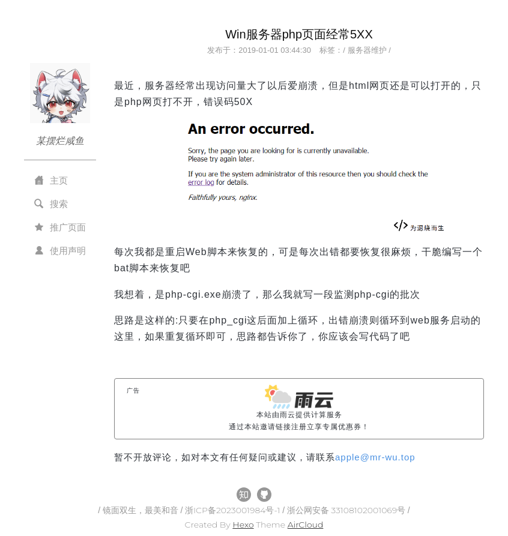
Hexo (242, 524)
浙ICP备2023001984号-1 (233, 510)
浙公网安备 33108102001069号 (347, 510)
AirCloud (306, 524)
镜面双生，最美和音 (142, 510)
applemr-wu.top (375, 457)
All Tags (132, 469)
